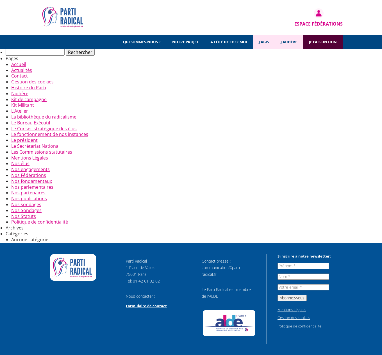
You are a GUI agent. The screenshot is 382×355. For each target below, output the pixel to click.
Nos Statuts (23, 216)
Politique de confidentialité (39, 222)
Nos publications (29, 198)
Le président (24, 140)
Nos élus (20, 163)
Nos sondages (26, 204)
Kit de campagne (29, 99)
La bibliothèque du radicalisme (43, 117)
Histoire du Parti (28, 88)
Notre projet (185, 41)
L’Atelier (19, 111)
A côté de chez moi (228, 41)
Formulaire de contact (146, 305)
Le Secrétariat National (35, 146)
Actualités (21, 70)
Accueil (18, 64)
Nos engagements (30, 169)
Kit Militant (22, 105)
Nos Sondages (26, 210)
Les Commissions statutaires (41, 152)
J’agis (264, 41)
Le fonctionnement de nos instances (49, 134)
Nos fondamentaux (31, 181)
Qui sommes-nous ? (141, 41)
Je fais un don (323, 41)
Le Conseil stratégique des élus (44, 129)
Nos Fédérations (28, 175)
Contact (19, 76)
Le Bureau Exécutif (30, 123)
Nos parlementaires (32, 187)
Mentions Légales (29, 158)
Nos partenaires (28, 193)
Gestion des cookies (32, 82)
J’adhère (289, 41)
